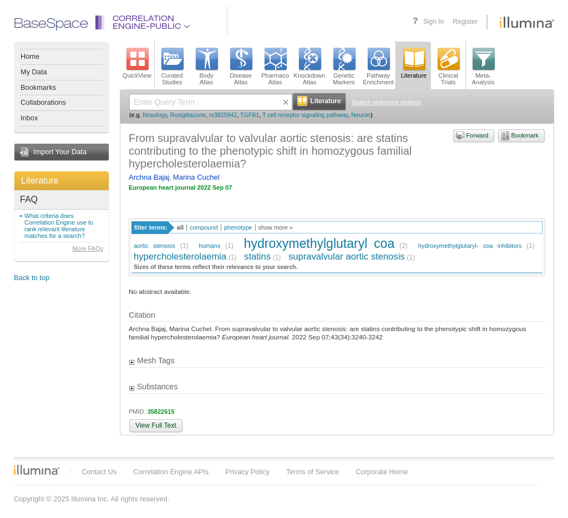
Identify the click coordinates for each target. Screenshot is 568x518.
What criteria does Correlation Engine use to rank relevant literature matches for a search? (58, 225)
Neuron (361, 114)
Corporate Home (382, 472)
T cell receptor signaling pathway (305, 114)
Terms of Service (312, 472)
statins (257, 256)
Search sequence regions (386, 102)
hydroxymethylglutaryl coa (319, 243)
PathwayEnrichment (378, 66)
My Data (34, 72)
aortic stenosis (154, 245)
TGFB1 (249, 114)
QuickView (137, 63)
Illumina (36, 470)
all (180, 227)
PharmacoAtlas (275, 66)
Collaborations (43, 102)
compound (204, 227)
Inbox (29, 118)
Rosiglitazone (188, 114)
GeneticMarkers (344, 66)
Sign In (433, 22)
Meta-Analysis (483, 66)
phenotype (238, 227)
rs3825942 (223, 114)
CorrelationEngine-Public (151, 23)
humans (209, 245)
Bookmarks (38, 87)
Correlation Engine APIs (171, 472)
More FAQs (87, 248)
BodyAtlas (206, 66)
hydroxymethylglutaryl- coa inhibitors (470, 245)
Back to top (31, 277)
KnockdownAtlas (310, 66)
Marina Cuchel (196, 177)
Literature (40, 180)
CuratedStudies (172, 66)
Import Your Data (60, 152)
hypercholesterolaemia (180, 256)
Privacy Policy (247, 472)
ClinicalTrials (448, 66)
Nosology (155, 114)
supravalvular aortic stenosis (346, 256)
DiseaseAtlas (241, 66)
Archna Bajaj (149, 177)
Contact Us (99, 472)
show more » (275, 227)
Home (30, 56)
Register (465, 22)
